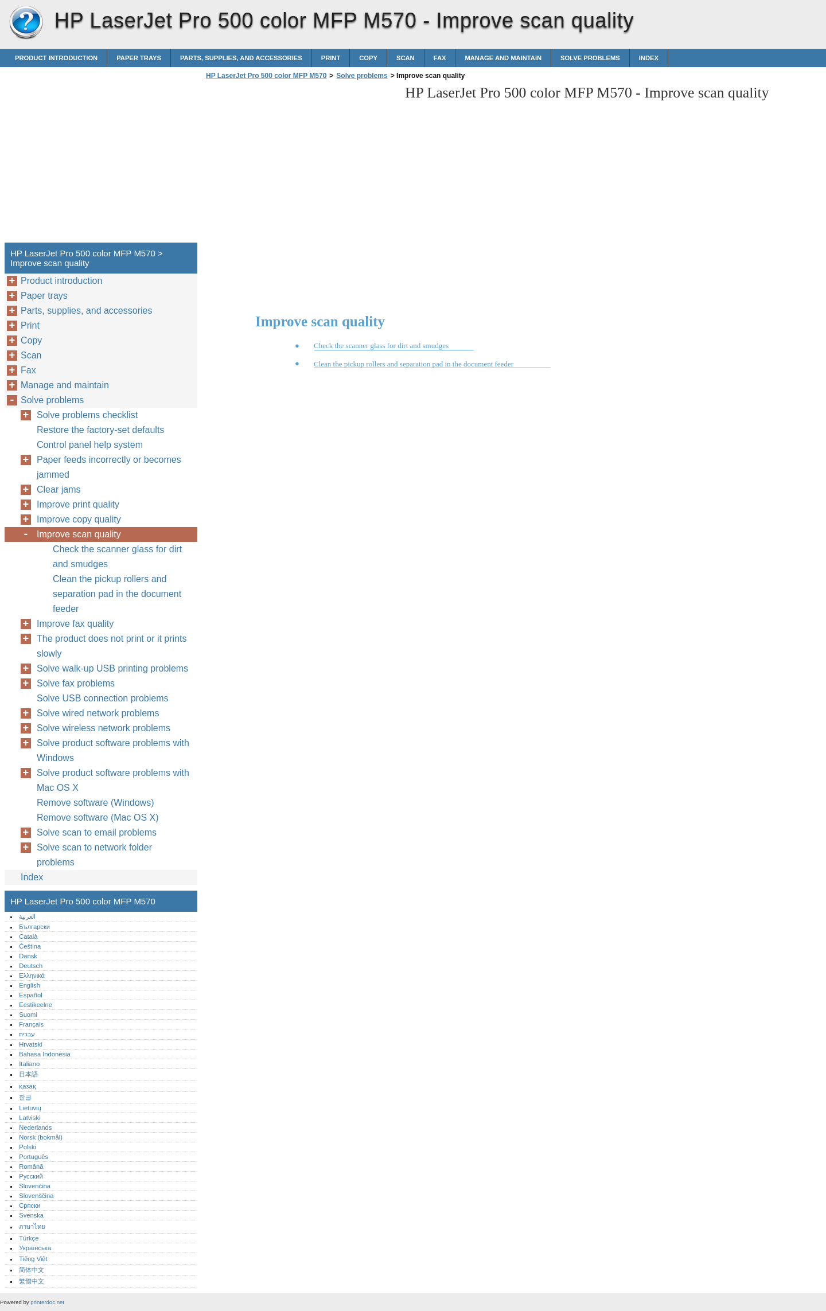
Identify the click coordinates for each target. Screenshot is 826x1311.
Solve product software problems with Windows (113, 750)
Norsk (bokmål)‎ (41, 1137)
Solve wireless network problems (103, 728)
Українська (35, 1247)
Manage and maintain (503, 57)
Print (331, 57)
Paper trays (138, 57)
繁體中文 (31, 1281)
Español (30, 995)
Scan (405, 57)
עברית (27, 1034)
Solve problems (590, 57)
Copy (368, 57)
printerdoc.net (47, 1302)
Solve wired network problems (98, 713)
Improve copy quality (79, 519)
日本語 (28, 1074)
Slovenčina (34, 1186)
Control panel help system (90, 445)
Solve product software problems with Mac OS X (113, 780)
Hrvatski (30, 1044)
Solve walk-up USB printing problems (112, 668)
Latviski (29, 1117)
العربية (27, 916)
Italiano (29, 1063)
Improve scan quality (79, 534)
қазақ (27, 1086)
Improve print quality (78, 504)
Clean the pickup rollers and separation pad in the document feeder (117, 594)
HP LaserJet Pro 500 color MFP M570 (26, 23)
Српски (29, 1205)
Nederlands (35, 1127)
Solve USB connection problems (102, 698)
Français (31, 1024)
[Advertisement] (299, 164)
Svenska (31, 1215)
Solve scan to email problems (97, 832)
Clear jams (58, 489)
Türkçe (28, 1238)
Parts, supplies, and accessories (241, 57)
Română (31, 1166)
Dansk (28, 956)
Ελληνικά (32, 975)
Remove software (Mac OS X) (98, 817)
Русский (31, 1176)
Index (649, 57)
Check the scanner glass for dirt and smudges (117, 556)
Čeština (30, 946)
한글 (25, 1097)
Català (28, 936)
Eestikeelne (35, 1004)
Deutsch (30, 965)
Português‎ (33, 1156)
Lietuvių (30, 1108)
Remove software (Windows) (95, 802)
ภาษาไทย (32, 1226)
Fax (440, 57)
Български (34, 926)
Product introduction (56, 57)
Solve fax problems (76, 683)
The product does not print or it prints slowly (111, 646)
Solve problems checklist (87, 415)
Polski (27, 1147)
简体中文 (31, 1269)
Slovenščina (36, 1195)
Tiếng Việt (33, 1258)
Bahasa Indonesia (45, 1054)
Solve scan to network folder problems (94, 854)
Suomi (28, 1014)
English (29, 985)
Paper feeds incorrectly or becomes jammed (109, 467)
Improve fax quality (75, 624)
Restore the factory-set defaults (100, 430)
